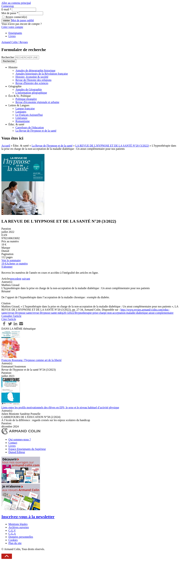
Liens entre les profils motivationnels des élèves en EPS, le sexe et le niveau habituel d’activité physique (60, 407)
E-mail (6, 9)
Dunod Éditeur (16, 452)
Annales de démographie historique (35, 70)
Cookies (13, 539)
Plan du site (15, 543)
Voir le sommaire (11, 260)
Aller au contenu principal (16, 2)
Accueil (5, 145)
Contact (12, 442)
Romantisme (22, 121)
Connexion (7, 6)
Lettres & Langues (18, 105)
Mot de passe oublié (22, 20)
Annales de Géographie (28, 89)
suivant (26, 278)
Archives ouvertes (18, 527)
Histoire (13, 67)
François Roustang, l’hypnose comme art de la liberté (31, 360)
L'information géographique (31, 92)
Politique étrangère (26, 98)
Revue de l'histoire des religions (33, 79)
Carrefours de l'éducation (29, 127)
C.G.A (12, 533)
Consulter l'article (11, 315)
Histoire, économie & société (31, 76)
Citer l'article (8, 319)
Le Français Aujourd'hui (29, 114)
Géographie (15, 86)
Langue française (25, 108)
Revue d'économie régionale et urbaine (37, 102)
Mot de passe (9, 13)
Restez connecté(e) (16, 16)
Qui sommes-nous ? (19, 439)
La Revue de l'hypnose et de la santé (35, 130)
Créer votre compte (12, 27)
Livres (12, 36)
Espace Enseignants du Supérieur (27, 448)
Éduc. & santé (16, 124)
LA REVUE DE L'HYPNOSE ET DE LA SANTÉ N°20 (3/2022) (112, 145)
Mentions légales (18, 524)
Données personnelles (20, 536)
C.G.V (12, 530)
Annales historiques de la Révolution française (41, 73)
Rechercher (8, 57)
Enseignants (15, 32)
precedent (15, 278)
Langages (20, 111)
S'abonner (6, 266)
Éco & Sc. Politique (19, 95)
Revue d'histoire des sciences (31, 83)
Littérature (21, 117)
